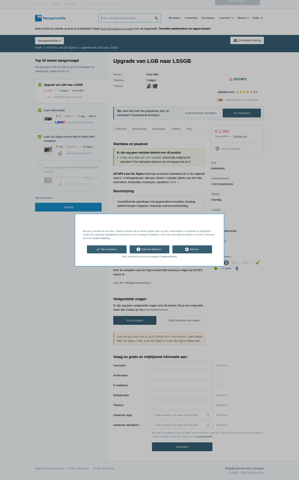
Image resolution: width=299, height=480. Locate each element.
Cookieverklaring (167, 256)
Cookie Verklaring (101, 238)
